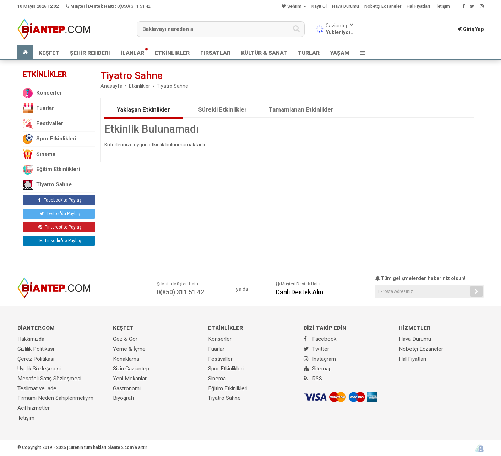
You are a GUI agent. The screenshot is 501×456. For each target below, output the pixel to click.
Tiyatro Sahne (47, 185)
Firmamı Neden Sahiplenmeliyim (55, 398)
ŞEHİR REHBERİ (90, 53)
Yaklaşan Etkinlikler (143, 109)
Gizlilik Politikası (35, 349)
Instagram (320, 359)
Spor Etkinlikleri (49, 139)
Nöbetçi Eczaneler (382, 6)
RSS (313, 378)
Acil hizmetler (33, 408)
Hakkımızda (30, 339)
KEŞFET (49, 53)
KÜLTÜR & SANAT (264, 53)
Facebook (320, 339)
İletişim (442, 6)
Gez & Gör (125, 339)
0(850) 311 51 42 (134, 6)
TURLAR (309, 53)
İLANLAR (132, 53)
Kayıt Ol (319, 6)
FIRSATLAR (215, 53)
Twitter (316, 349)
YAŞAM (339, 53)
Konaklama (126, 359)
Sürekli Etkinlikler (222, 109)
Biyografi (123, 398)
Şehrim (294, 6)
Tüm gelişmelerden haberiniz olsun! (420, 278)
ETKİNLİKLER (172, 53)
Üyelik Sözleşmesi (39, 368)
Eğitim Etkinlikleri (51, 170)
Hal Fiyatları (418, 6)
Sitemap (318, 368)
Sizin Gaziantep (131, 368)
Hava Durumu (345, 6)
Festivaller (43, 124)
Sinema (39, 154)
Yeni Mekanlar (130, 378)
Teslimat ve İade (36, 388)
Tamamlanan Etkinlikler (301, 109)
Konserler (42, 93)
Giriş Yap (471, 29)
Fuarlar (38, 108)
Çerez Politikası (35, 359)
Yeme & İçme (129, 349)
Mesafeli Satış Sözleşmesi (49, 378)
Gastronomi (127, 388)
